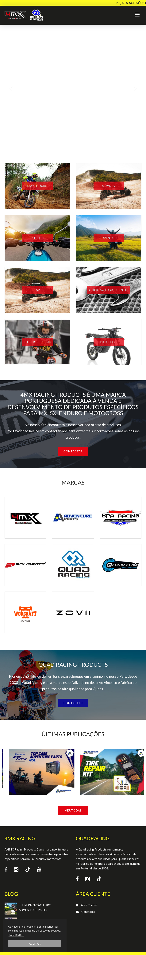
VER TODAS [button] (73, 810)
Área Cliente (89, 905)
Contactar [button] (73, 451)
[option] (37, 786)
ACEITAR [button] (34, 943)
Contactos (88, 911)
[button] (11, 86)
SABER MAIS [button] (16, 935)
